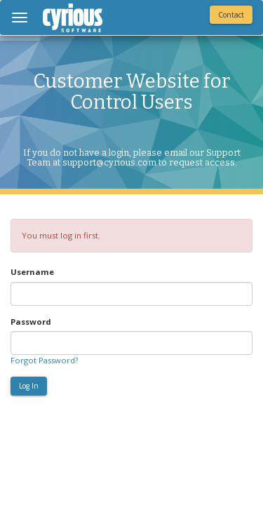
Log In (29, 386)
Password (31, 321)
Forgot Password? (44, 360)
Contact (231, 15)
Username (32, 272)
